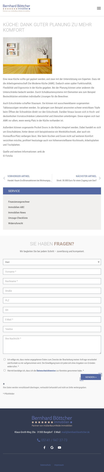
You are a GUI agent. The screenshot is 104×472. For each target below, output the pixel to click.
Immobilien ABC (16, 207)
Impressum (59, 465)
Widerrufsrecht (15, 223)
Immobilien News (17, 212)
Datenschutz (45, 465)
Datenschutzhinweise (46, 370)
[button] (99, 8)
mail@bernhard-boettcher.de (76, 432)
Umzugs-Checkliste (18, 217)
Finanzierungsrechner (19, 201)
